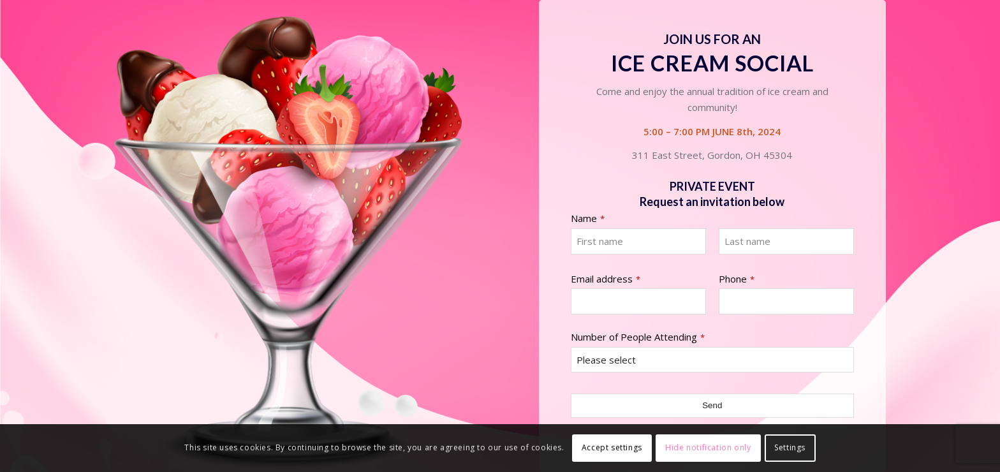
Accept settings (612, 447)
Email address (605, 279)
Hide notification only (708, 447)
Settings (789, 447)
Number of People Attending (638, 337)
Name (588, 218)
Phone (736, 279)
